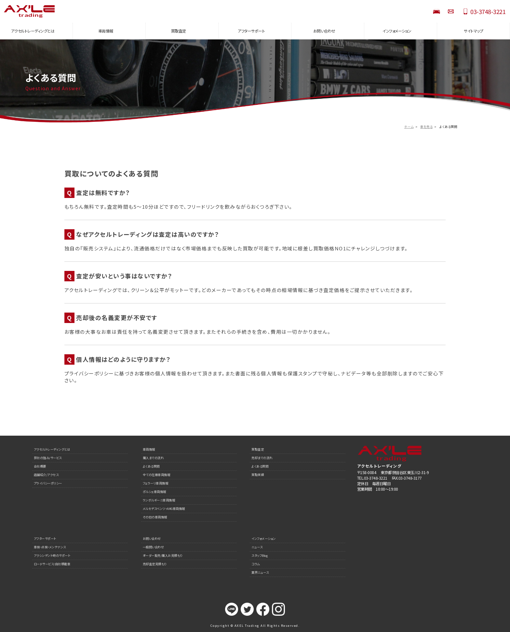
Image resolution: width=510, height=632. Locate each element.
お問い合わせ (451, 11)
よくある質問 (151, 466)
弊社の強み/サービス (48, 458)
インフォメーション (263, 538)
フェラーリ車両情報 (155, 483)
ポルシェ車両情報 (154, 491)
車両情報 (149, 449)
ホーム (409, 126)
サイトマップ (473, 31)
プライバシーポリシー (48, 483)
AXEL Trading (64, 11)
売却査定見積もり (155, 564)
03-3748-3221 (487, 11)
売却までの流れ (262, 458)
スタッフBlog (259, 555)
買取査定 (257, 449)
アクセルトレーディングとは (52, 449)
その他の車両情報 (155, 517)
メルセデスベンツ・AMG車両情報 (164, 508)
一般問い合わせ (153, 547)
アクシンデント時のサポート (52, 555)
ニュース (256, 547)
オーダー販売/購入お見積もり (162, 555)
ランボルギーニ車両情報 (159, 500)
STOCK (436, 11)
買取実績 (257, 474)
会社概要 (40, 466)
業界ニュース (260, 572)
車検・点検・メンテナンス (50, 547)
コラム (255, 564)
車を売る (426, 126)
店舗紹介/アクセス (46, 474)
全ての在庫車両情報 (156, 474)
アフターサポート (45, 538)
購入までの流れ (153, 458)
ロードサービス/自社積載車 (52, 564)
